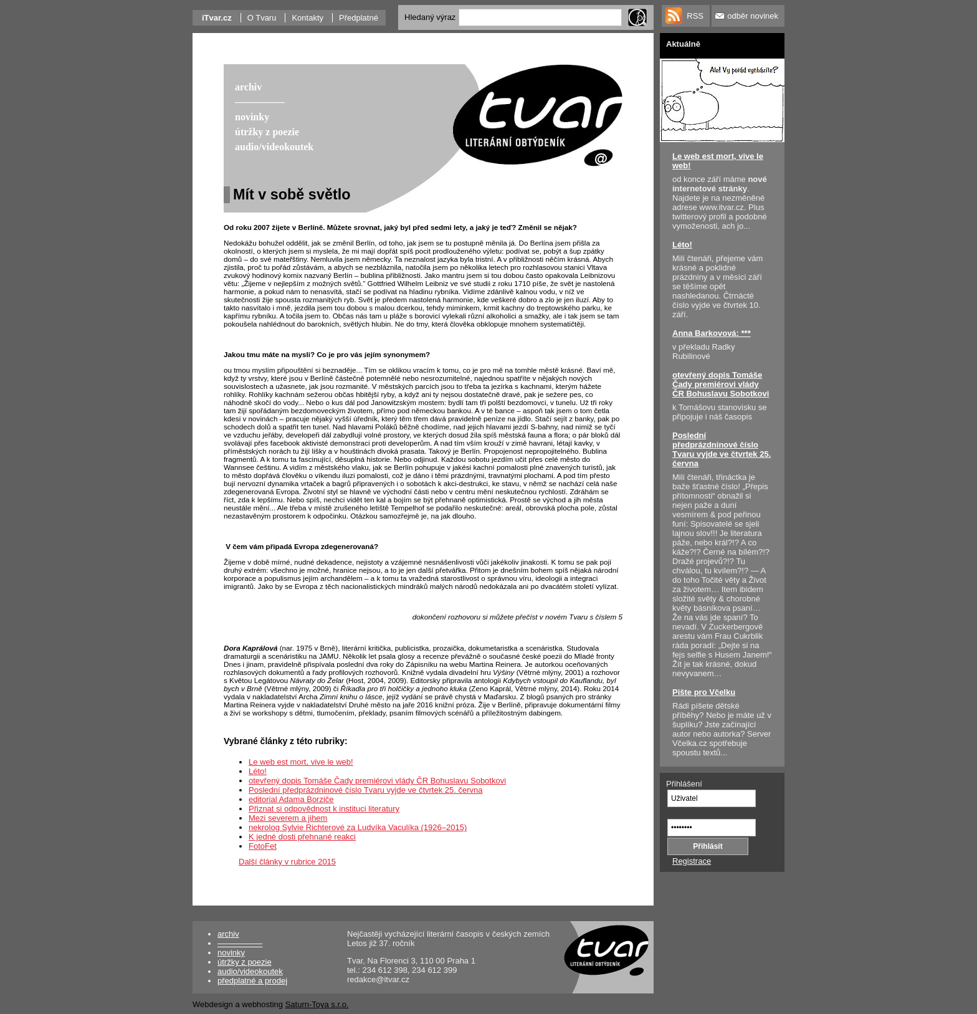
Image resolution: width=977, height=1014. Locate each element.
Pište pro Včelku (703, 692)
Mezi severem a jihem (288, 818)
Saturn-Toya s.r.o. (317, 1004)
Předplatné (358, 17)
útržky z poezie (244, 962)
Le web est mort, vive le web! (301, 762)
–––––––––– (239, 943)
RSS (695, 16)
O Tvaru (262, 17)
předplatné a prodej (252, 980)
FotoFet (263, 846)
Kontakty (307, 17)
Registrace (691, 861)
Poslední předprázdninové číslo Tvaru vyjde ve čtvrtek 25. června (366, 790)
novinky (231, 952)
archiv (228, 934)
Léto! (258, 771)
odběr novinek (752, 16)
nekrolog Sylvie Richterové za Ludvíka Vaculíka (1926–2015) (358, 827)
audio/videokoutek (250, 971)
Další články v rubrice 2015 (287, 861)
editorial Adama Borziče (291, 799)
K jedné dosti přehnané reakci (302, 836)
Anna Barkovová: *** (711, 333)
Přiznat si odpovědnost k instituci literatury (324, 808)
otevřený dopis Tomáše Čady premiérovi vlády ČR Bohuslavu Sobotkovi (377, 780)
